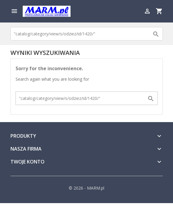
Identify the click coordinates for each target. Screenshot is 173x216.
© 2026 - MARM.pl (86, 188)
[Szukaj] (86, 33)
